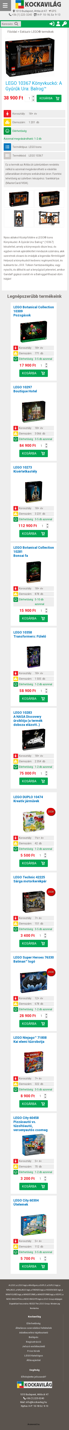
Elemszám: (19, 122)
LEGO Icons (35, 147)
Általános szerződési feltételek (33, 1328)
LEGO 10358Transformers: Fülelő (29, 634)
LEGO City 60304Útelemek (26, 1202)
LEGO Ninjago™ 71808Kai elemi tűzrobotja (30, 1040)
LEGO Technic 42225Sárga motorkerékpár (30, 879)
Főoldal (12, 31)
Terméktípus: (20, 147)
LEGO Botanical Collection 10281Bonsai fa (33, 552)
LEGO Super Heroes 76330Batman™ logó (33, 959)
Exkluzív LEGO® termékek (37, 31)
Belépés (33, 1337)
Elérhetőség (33, 1323)
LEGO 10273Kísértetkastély (25, 469)
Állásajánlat (33, 1360)
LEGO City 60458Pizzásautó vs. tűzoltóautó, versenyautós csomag (30, 1124)
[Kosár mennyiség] (29, 98)
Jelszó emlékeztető (33, 1346)
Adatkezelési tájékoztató (33, 1332)
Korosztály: (19, 113)
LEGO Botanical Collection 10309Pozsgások (33, 311)
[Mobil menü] (5, 5)
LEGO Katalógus (33, 1355)
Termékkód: (19, 155)
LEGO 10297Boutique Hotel (25, 389)
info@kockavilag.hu (36, 1402)
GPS (52, 11)
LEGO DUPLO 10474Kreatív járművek (28, 799)
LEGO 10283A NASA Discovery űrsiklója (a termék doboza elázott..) (28, 719)
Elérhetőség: (20, 130)
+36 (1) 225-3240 (21, 14)
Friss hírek (33, 1351)
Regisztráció (33, 1341)
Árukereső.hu (34, 1424)
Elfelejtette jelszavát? (33, 1376)
